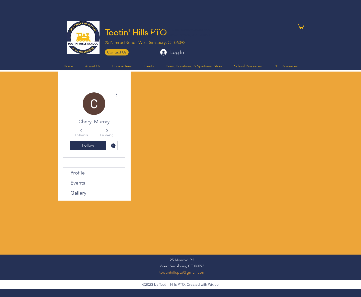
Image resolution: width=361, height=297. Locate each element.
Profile (77, 173)
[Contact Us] (117, 52)
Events (77, 183)
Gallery (78, 193)
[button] (300, 26)
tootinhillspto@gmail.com (182, 272)
